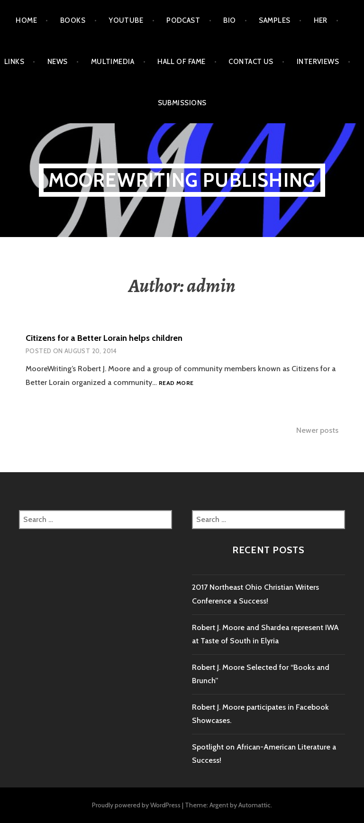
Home (26, 20)
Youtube (126, 20)
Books (72, 20)
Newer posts (317, 430)
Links (14, 61)
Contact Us (250, 61)
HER (321, 20)
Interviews (318, 61)
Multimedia (113, 61)
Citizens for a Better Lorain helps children (104, 338)
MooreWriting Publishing (182, 180)
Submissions (182, 103)
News (57, 61)
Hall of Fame (181, 61)
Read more (176, 383)
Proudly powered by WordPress (136, 805)
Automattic (254, 805)
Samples (274, 20)
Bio (229, 20)
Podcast (183, 20)
